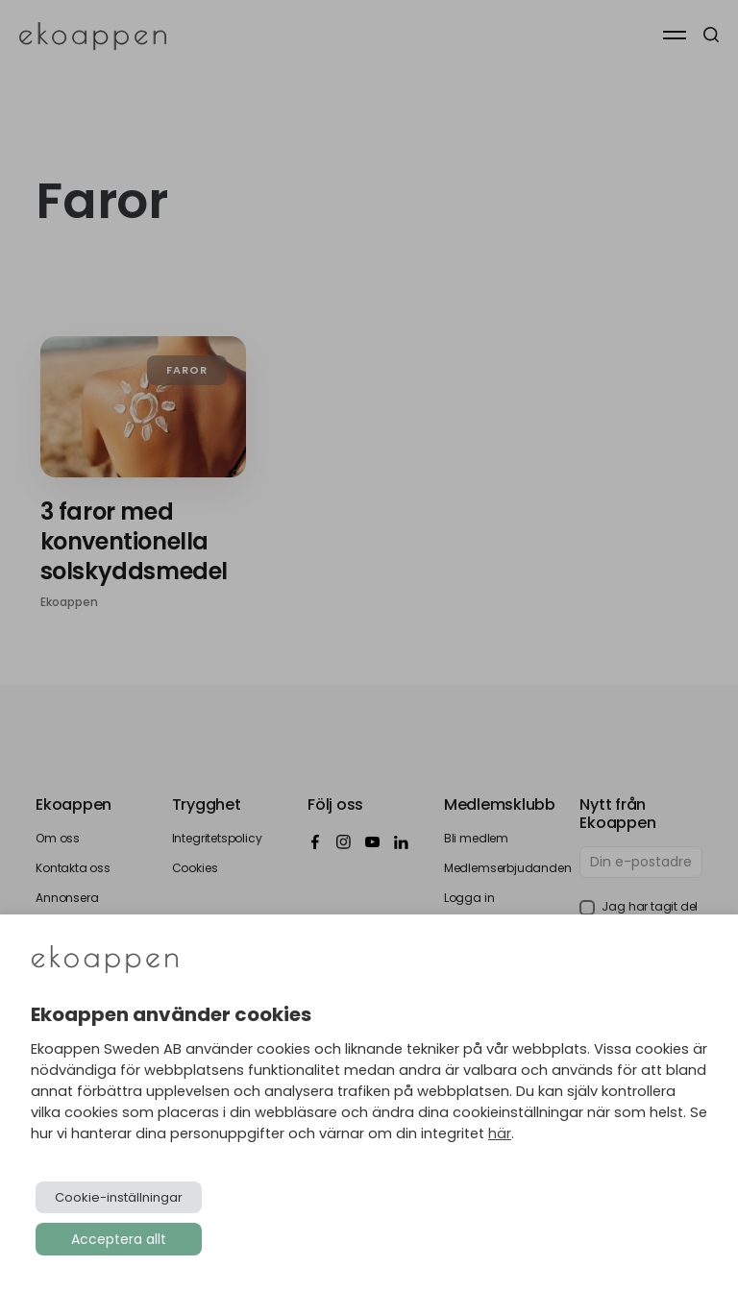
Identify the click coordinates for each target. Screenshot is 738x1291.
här (499, 1133)
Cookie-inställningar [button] (119, 1197)
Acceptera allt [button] (118, 1239)
